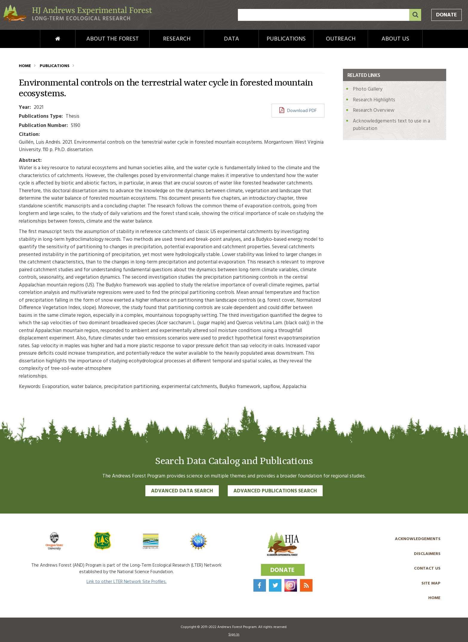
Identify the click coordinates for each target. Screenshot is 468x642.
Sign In (233, 635)
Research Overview (373, 110)
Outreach (340, 39)
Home (47, 39)
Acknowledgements (418, 539)
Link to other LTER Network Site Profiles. (127, 581)
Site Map (431, 583)
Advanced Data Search (182, 491)
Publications (286, 39)
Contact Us (427, 568)
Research (176, 39)
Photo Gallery (367, 89)
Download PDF (302, 111)
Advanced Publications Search (275, 491)
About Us (395, 39)
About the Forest (112, 39)
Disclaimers (427, 553)
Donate (446, 15)
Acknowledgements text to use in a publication (391, 125)
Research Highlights (374, 100)
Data (231, 39)
